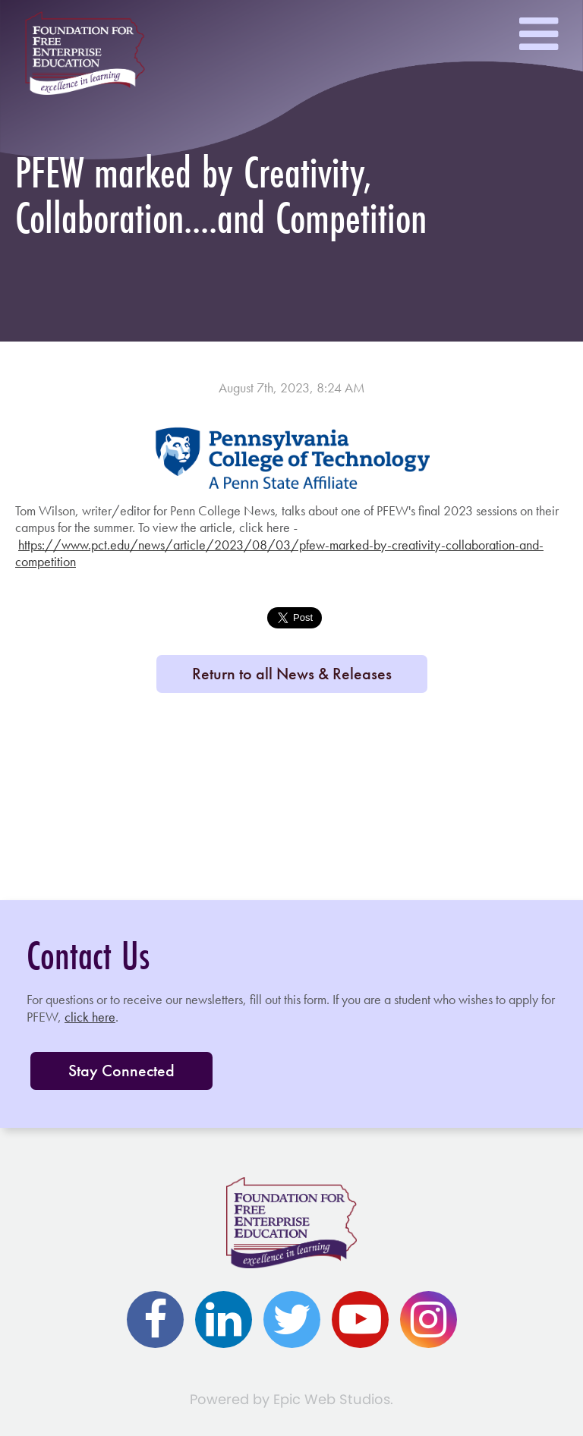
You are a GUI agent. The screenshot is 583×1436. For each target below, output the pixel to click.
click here (90, 1016)
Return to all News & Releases (292, 674)
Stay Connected (121, 1071)
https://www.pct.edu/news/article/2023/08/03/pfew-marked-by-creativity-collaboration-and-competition (279, 553)
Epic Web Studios (331, 1399)
